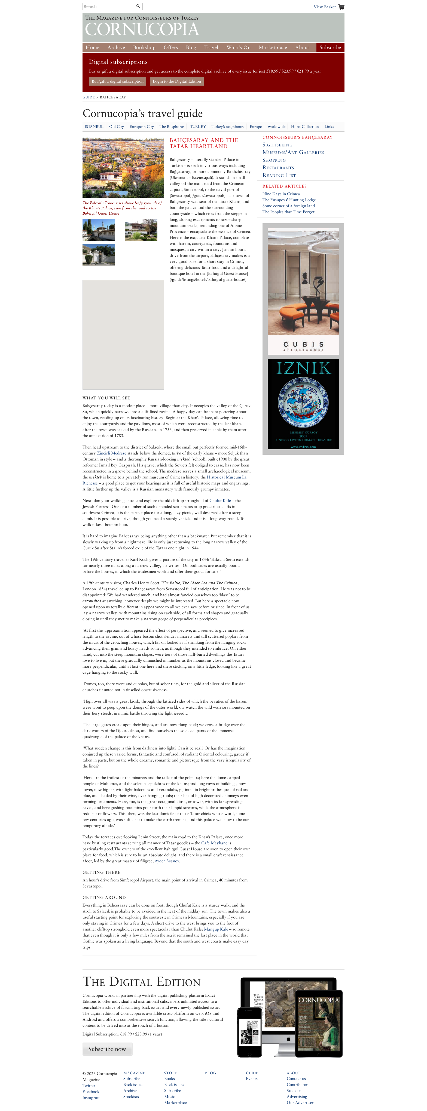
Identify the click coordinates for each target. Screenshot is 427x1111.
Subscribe (330, 47)
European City (142, 126)
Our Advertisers (301, 1102)
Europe (256, 126)
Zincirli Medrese (111, 453)
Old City (116, 126)
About (302, 47)
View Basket (325, 6)
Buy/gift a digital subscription (118, 81)
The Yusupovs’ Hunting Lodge (289, 199)
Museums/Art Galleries (293, 152)
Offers (171, 47)
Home (92, 47)
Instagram (91, 1097)
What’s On (239, 47)
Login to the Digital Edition (177, 81)
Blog (191, 47)
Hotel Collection (305, 126)
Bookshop (144, 47)
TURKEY (198, 126)
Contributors (298, 1084)
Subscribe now (107, 1048)
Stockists (131, 1096)
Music (169, 1096)
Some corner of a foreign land (289, 205)
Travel (211, 47)
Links (329, 126)
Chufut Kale (220, 500)
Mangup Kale (216, 929)
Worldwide (276, 126)
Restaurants (278, 167)
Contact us (296, 1078)
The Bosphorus (172, 126)
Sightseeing (278, 144)
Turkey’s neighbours (228, 126)
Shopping (274, 159)
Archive (116, 47)
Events (252, 1078)
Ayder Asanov (167, 861)
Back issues (133, 1084)
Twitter (89, 1085)
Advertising (297, 1096)
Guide (89, 97)
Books (169, 1078)
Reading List (279, 175)
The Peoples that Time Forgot (289, 211)
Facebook (91, 1091)
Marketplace (273, 47)
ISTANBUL (94, 126)
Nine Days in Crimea (281, 193)
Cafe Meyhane (214, 843)
